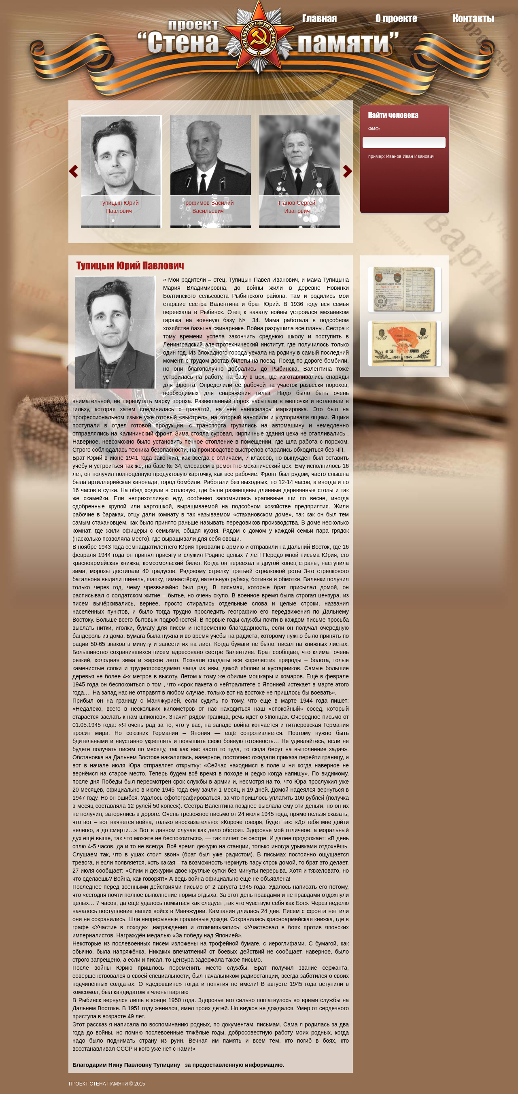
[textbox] (404, 142)
